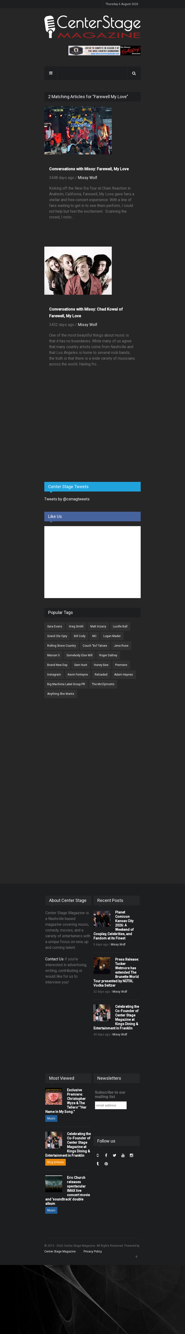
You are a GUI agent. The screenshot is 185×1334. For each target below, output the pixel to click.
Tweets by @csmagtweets (67, 499)
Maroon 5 (53, 655)
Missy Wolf (87, 177)
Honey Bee (101, 665)
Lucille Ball (120, 626)
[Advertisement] (80, 440)
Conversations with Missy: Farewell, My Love (89, 169)
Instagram (54, 674)
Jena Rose (121, 645)
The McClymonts (103, 684)
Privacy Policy (93, 1251)
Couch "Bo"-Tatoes (95, 645)
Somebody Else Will (79, 655)
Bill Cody (80, 636)
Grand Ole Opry (57, 636)
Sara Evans (54, 626)
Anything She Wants (60, 694)
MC (94, 636)
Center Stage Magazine (60, 1251)
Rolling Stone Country (61, 645)
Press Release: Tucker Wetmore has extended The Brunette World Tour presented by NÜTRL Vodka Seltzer (116, 972)
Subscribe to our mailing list (110, 1094)
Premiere (121, 665)
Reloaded (101, 674)
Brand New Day (57, 665)
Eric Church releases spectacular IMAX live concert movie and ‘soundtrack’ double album (67, 1191)
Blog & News (55, 1162)
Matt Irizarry (98, 626)
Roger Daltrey (108, 655)
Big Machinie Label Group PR (66, 684)
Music (51, 1118)
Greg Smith (76, 626)
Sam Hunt (80, 665)
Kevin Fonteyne (78, 674)
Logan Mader (112, 636)
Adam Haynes (123, 674)
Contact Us (54, 959)
